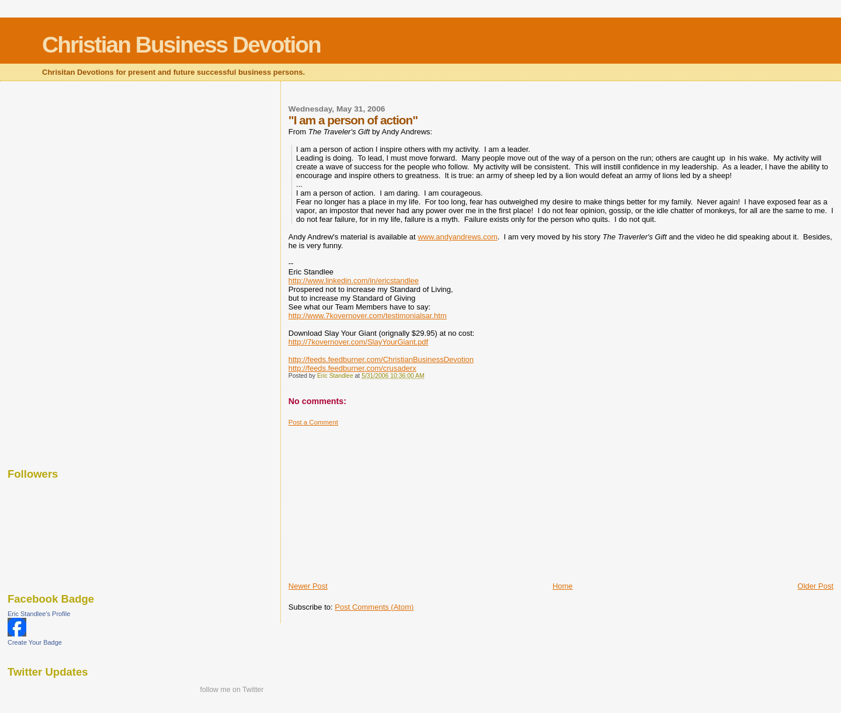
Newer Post (308, 586)
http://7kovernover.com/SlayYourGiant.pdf (358, 342)
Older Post (815, 586)
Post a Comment (313, 422)
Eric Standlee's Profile (39, 613)
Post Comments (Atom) (374, 607)
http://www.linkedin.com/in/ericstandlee (354, 280)
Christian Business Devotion (181, 44)
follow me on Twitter (231, 690)
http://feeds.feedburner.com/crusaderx (352, 368)
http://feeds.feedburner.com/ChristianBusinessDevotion (381, 359)
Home (562, 586)
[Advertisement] (376, 499)
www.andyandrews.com (458, 236)
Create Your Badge (35, 642)
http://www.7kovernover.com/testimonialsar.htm (368, 315)
